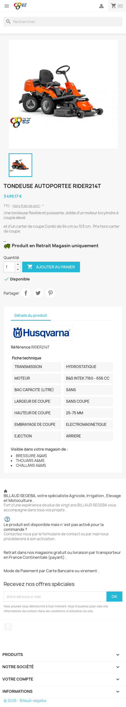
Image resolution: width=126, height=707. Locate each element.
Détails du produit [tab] (30, 315)
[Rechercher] (63, 21)
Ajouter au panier (51, 267)
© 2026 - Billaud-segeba (25, 700)
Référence (21, 347)
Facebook (8, 627)
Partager (26, 293)
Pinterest (50, 293)
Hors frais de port (26, 206)
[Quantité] (9, 267)
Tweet (38, 293)
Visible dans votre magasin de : (39, 449)
